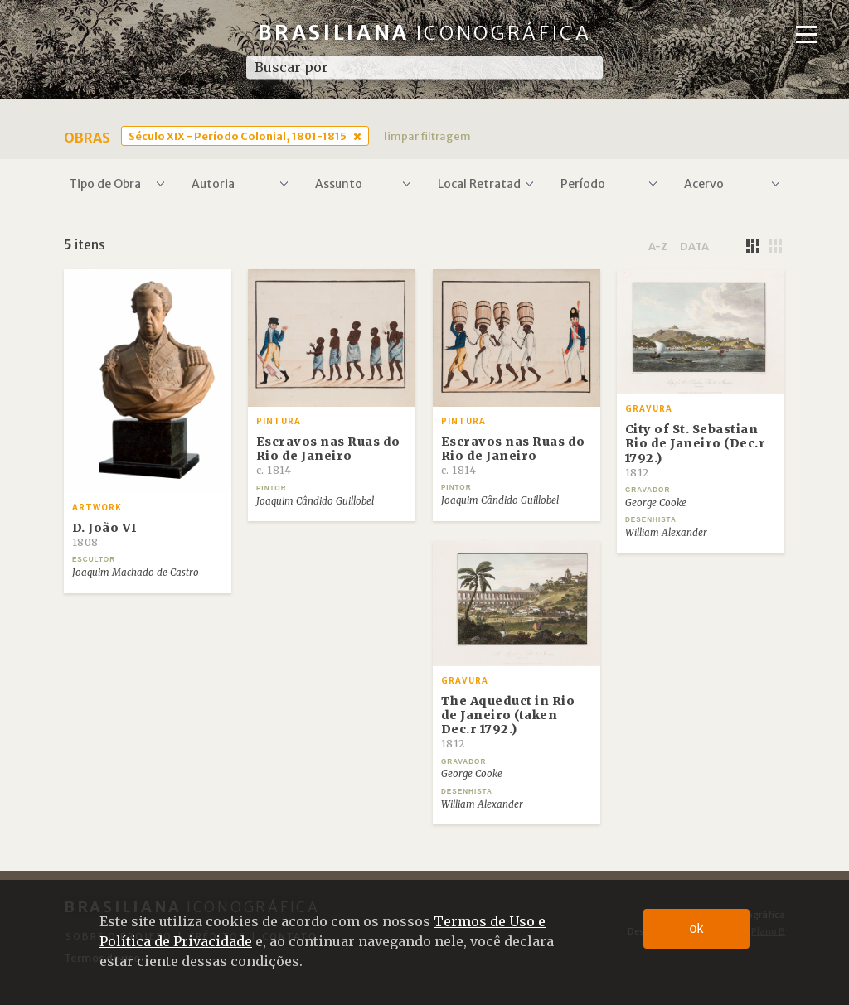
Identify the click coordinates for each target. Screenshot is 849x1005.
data (694, 246)
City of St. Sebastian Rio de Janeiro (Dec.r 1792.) (695, 450)
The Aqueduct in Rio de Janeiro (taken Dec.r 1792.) (508, 722)
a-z (657, 246)
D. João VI (105, 534)
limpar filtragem (427, 136)
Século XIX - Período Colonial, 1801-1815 (238, 136)
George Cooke (655, 503)
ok (697, 928)
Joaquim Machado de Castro (135, 572)
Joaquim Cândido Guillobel (315, 501)
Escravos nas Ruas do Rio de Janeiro (328, 455)
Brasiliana (425, 33)
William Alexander (666, 533)
